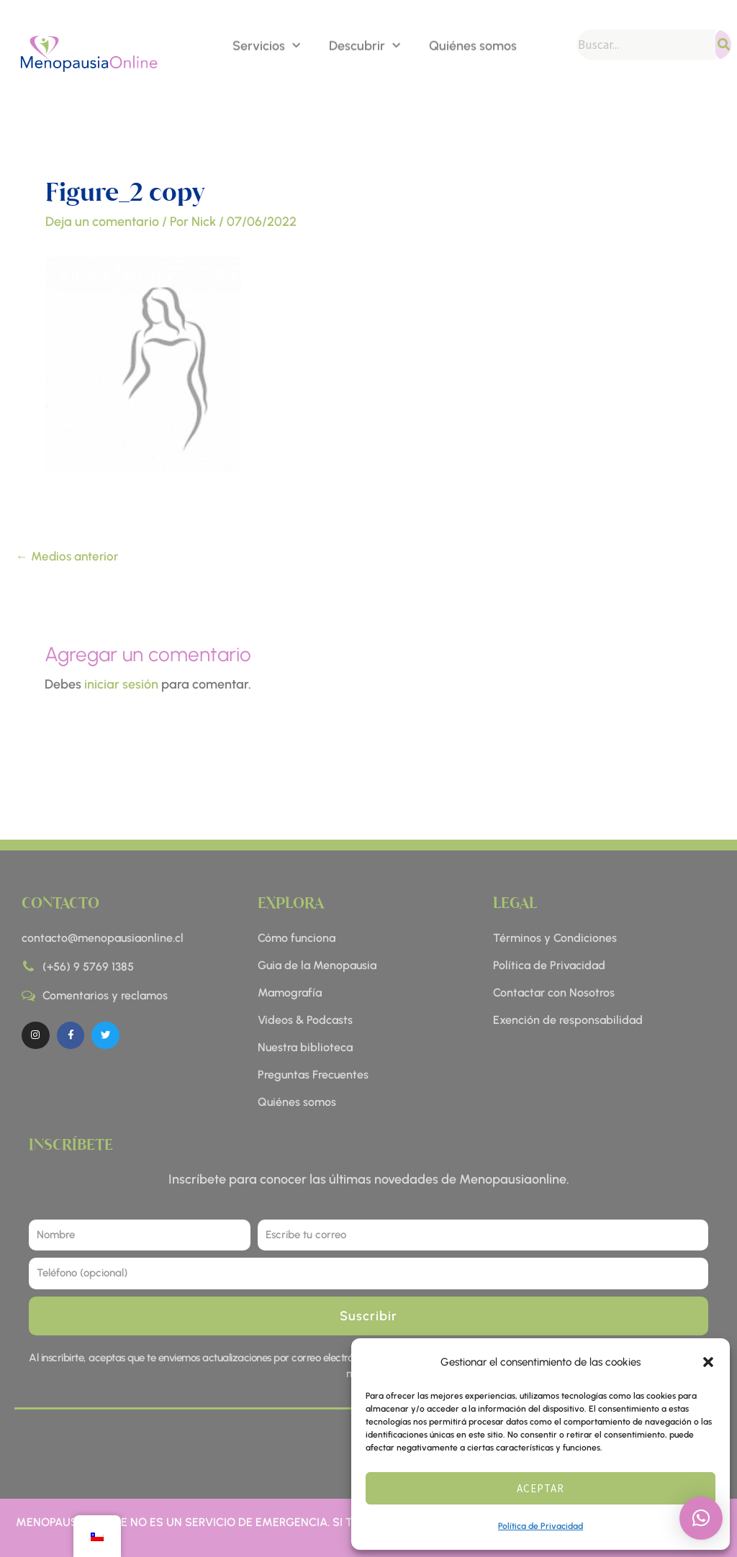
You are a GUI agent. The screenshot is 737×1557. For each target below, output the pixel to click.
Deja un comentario (102, 222)
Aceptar (540, 1488)
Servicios (266, 45)
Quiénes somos (473, 45)
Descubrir (364, 45)
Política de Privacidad (540, 1526)
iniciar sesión (121, 684)
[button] (708, 1362)
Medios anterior (67, 556)
